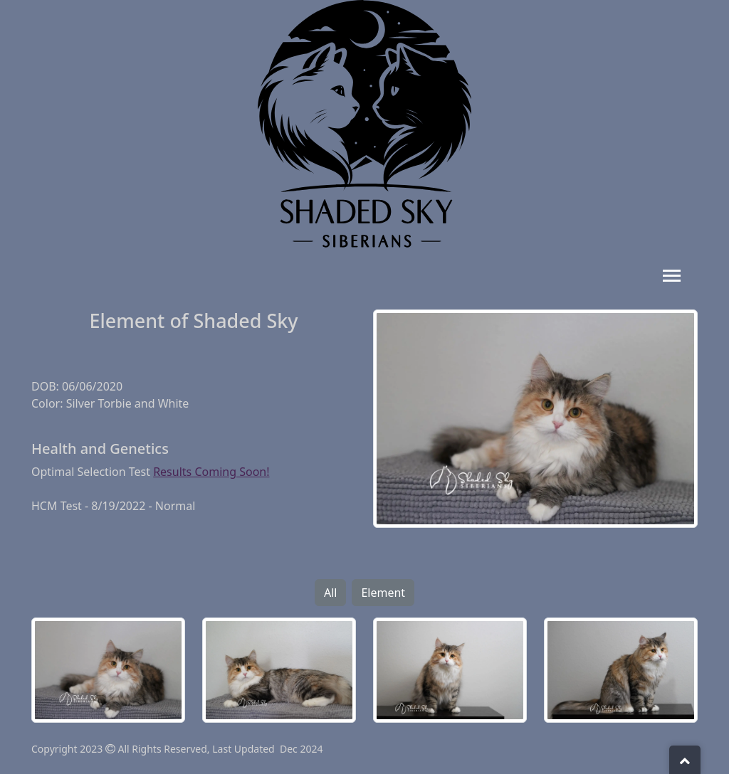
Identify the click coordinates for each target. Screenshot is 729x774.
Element (383, 592)
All (330, 592)
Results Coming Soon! (211, 471)
